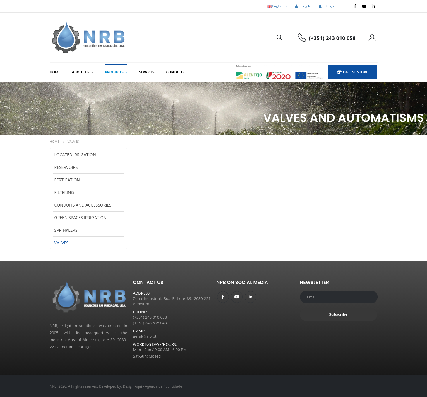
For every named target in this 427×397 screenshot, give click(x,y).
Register (328, 6)
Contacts (175, 72)
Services (147, 72)
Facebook (223, 297)
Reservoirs (66, 167)
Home (55, 72)
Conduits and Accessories (83, 205)
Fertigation (67, 180)
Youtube (237, 297)
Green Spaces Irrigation (80, 217)
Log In (302, 6)
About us (81, 72)
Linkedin (250, 297)
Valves (61, 242)
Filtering (64, 192)
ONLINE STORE (352, 72)
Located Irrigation (75, 154)
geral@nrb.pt (145, 336)
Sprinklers (66, 230)
